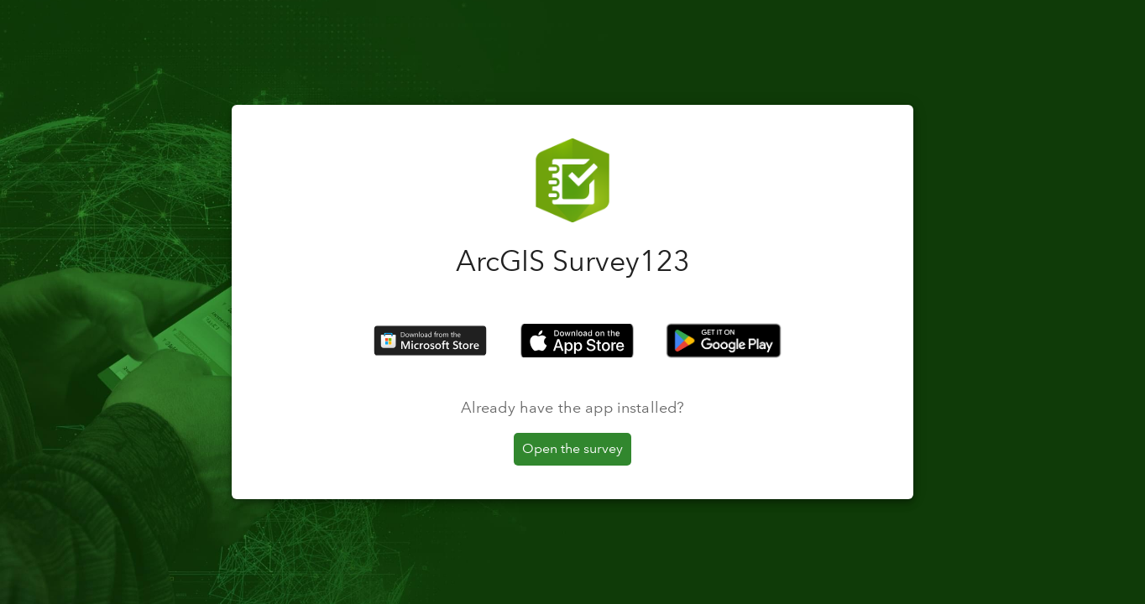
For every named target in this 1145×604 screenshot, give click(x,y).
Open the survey (572, 448)
